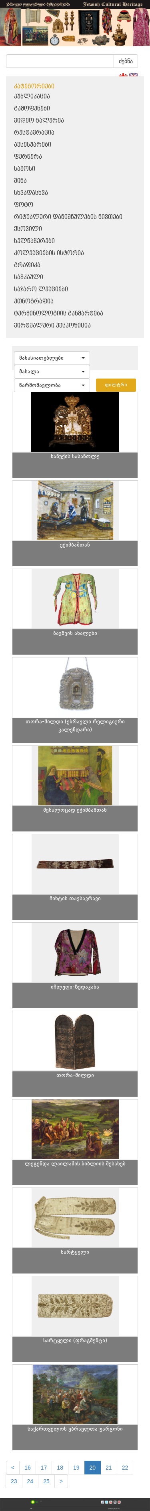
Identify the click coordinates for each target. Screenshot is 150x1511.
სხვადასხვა (31, 193)
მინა (20, 181)
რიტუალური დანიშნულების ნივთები (68, 217)
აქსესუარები (32, 144)
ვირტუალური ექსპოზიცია (52, 325)
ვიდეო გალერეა (39, 120)
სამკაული (28, 277)
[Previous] (13, 1467)
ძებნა (126, 61)
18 (60, 1467)
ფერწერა (28, 157)
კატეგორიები (34, 86)
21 (109, 1467)
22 (125, 1467)
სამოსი (24, 169)
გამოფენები (32, 108)
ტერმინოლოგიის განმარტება (58, 313)
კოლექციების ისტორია (49, 253)
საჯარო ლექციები (41, 289)
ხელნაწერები (34, 241)
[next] (61, 1481)
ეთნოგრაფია (34, 301)
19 (76, 1467)
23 (14, 1481)
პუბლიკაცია (32, 96)
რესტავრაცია (34, 132)
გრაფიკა (27, 265)
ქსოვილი (28, 229)
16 (27, 1467)
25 (46, 1481)
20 (93, 1467)
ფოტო (23, 205)
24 (30, 1481)
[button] (52, 358)
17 (44, 1467)
